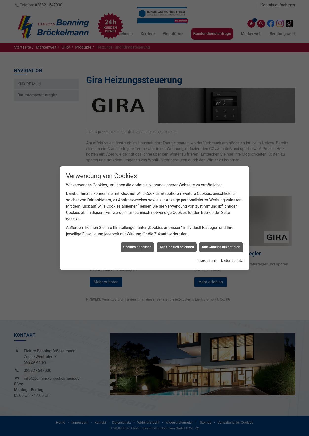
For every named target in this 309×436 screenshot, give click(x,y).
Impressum (206, 255)
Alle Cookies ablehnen (176, 242)
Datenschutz (232, 255)
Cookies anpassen (137, 242)
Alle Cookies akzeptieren (221, 242)
